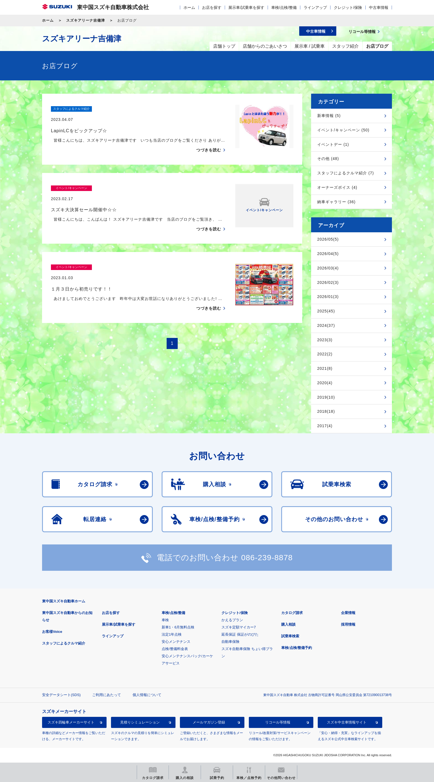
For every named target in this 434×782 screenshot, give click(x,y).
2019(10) (326, 397)
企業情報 (348, 613)
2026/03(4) (328, 268)
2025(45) (326, 311)
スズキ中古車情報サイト (346, 722)
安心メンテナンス (176, 642)
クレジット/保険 (348, 7)
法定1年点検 (172, 634)
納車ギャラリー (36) (336, 202)
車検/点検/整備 (284, 7)
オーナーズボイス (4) (337, 187)
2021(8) (324, 368)
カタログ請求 (292, 613)
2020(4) (324, 383)
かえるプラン (232, 620)
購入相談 (288, 624)
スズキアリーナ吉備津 (85, 20)
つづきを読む (208, 139)
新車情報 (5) (329, 115)
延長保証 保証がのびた (240, 634)
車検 (165, 620)
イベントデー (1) (333, 144)
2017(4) (324, 426)
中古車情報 (378, 7)
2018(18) (326, 411)
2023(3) (324, 340)
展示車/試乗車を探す (246, 7)
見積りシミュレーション (140, 722)
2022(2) (324, 354)
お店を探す (211, 7)
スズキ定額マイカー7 (238, 627)
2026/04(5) (328, 253)
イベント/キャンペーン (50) (343, 130)
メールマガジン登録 (209, 722)
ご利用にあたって (106, 695)
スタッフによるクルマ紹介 (63, 643)
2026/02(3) (328, 282)
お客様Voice (52, 632)
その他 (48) (328, 158)
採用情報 (348, 624)
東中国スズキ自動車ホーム (63, 601)
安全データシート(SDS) (61, 695)
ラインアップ (315, 7)
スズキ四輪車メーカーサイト (71, 722)
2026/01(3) (328, 296)
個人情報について (147, 695)
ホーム (189, 7)
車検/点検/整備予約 (296, 648)
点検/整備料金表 (175, 649)
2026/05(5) (328, 239)
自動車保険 (230, 642)
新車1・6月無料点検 (178, 627)
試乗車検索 (290, 636)
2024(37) (326, 325)
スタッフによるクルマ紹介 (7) (345, 173)
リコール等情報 (277, 722)
